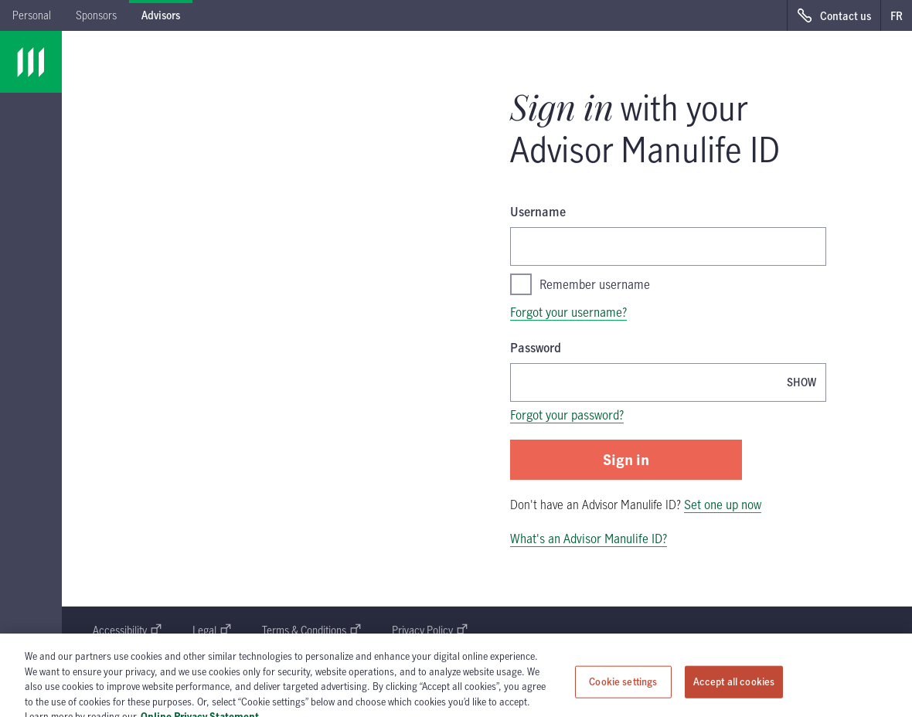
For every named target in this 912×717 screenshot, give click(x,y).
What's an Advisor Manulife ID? (588, 538)
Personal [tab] (31, 15)
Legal (211, 630)
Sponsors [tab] (96, 15)
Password (535, 347)
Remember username (580, 284)
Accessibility (127, 630)
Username (538, 211)
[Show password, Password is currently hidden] (801, 382)
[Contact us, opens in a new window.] (833, 15)
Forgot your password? (567, 414)
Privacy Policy (430, 630)
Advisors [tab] (160, 15)
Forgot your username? (568, 312)
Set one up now (722, 504)
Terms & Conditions (311, 630)
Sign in (626, 459)
